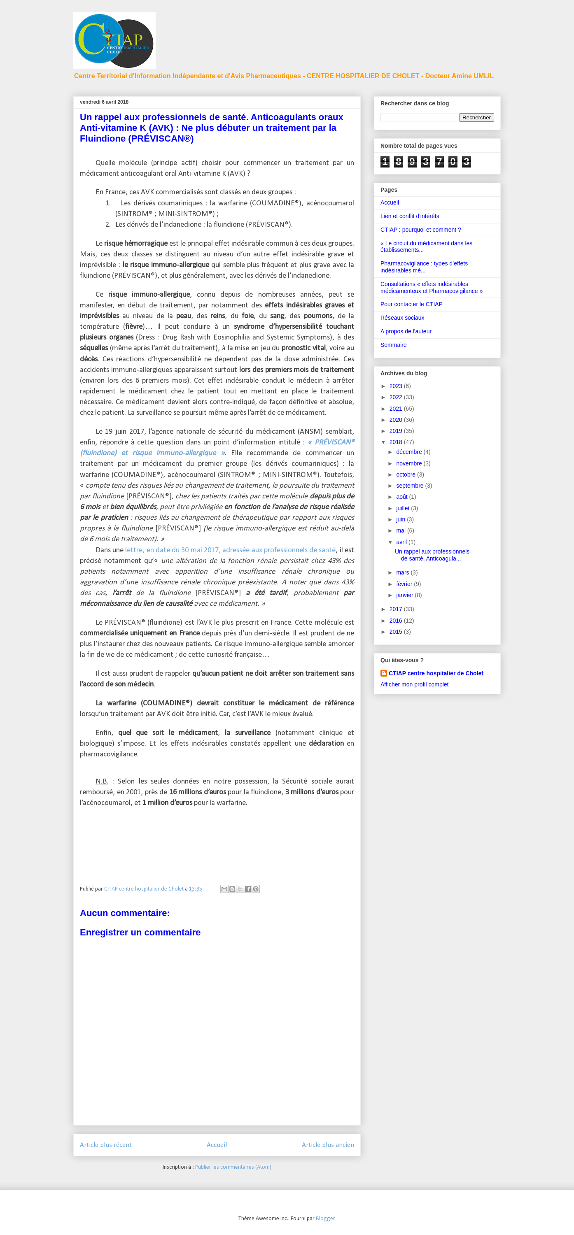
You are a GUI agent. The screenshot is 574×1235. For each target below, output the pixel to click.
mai (401, 530)
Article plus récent (106, 1145)
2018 (397, 442)
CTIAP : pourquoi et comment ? (420, 229)
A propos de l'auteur (406, 331)
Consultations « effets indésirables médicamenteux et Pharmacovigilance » (431, 287)
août (402, 496)
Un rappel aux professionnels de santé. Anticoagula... (432, 555)
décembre (409, 452)
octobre (406, 474)
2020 (397, 419)
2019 (397, 431)
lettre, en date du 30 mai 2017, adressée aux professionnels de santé (230, 550)
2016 (397, 620)
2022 (397, 397)
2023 (397, 386)
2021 (397, 408)
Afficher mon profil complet (414, 684)
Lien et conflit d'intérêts (409, 216)
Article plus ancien (328, 1145)
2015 (397, 631)
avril (402, 542)
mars (403, 572)
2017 (397, 609)
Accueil (217, 1145)
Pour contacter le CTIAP (411, 304)
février (405, 584)
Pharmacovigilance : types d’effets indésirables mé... (424, 267)
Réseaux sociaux (402, 317)
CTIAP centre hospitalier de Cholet (436, 673)
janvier (405, 595)
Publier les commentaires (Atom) (233, 1167)
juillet (403, 508)
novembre (409, 463)
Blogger (325, 1219)
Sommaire (393, 345)
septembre (410, 485)
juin (401, 519)
